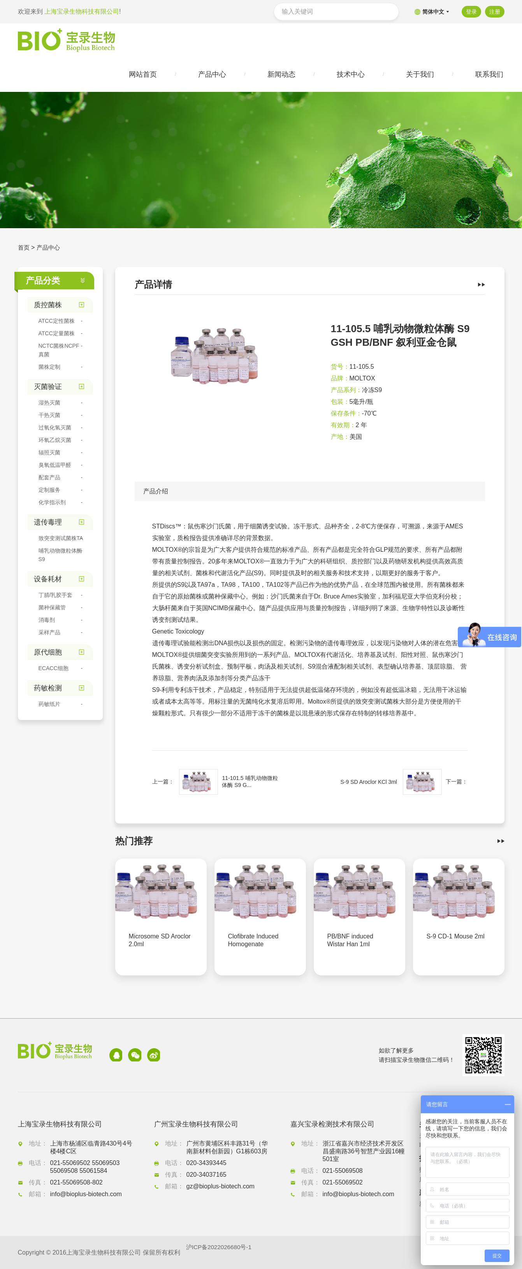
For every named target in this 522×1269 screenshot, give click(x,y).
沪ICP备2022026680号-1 (220, 1252)
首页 (24, 249)
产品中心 (49, 249)
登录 (470, 12)
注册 (494, 12)
